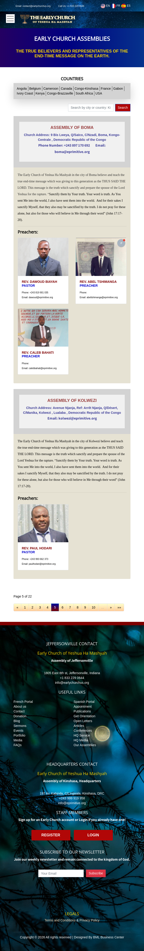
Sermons (20, 726)
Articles (79, 726)
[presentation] (72, 888)
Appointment (83, 706)
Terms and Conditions (59, 920)
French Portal (23, 702)
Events (18, 730)
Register (51, 835)
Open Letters (83, 721)
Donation (20, 716)
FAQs (18, 745)
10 (93, 607)
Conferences (83, 730)
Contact (19, 711)
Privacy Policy (90, 920)
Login (93, 835)
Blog (17, 721)
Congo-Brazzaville (60, 93)
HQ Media (81, 740)
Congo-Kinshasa (86, 88)
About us (20, 706)
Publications (82, 711)
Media (18, 740)
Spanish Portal (84, 702)
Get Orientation (84, 716)
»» (119, 607)
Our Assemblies (85, 745)
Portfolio (19, 735)
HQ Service (82, 735)
